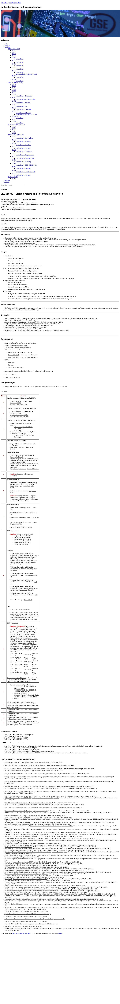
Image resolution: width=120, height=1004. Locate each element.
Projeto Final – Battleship (23, 141)
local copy (33, 343)
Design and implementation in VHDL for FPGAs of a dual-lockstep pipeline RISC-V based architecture (36, 386)
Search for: (4, 185)
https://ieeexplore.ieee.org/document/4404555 (24, 469)
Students (7, 180)
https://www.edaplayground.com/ (21, 347)
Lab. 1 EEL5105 (13, 355)
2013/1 (14, 153)
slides (17, 445)
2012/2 (14, 121)
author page (23, 343)
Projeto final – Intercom (23, 102)
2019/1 (14, 64)
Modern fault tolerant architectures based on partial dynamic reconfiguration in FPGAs (31, 869)
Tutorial (11, 365)
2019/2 (14, 94)
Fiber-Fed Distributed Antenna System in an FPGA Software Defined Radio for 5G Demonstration (34, 796)
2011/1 (14, 167)
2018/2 (14, 97)
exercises (24, 345)
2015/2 (14, 108)
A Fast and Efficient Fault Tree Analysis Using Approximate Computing (26, 811)
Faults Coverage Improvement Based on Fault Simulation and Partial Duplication (29, 885)
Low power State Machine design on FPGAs (18, 877)
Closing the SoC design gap (13, 843)
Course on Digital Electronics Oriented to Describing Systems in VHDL (51, 826)
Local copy (17, 430)
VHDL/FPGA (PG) (14, 49)
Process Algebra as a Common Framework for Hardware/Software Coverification (57, 895)
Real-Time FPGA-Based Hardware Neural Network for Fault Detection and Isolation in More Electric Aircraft (38, 807)
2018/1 (14, 67)
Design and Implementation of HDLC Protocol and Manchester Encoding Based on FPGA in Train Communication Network (42, 894)
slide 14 (32, 588)
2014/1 (14, 146)
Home (6, 44)
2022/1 (14, 55)
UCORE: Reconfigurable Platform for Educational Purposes (23, 880)
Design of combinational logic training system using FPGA (23, 892)
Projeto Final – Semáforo (23, 145)
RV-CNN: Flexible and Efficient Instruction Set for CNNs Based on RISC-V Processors (31, 768)
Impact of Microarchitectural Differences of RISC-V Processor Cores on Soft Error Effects (32, 817)
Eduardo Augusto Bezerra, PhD (11, 3)
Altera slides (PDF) (16, 401)
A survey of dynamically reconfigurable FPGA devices (21, 862)
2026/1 (14, 50)
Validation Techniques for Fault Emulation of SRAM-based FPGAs (25, 765)
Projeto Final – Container (23, 109)
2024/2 (14, 86)
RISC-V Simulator (14, 377)
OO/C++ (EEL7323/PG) (15, 82)
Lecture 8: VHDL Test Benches (24, 435)
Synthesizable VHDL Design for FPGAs (40, 322)
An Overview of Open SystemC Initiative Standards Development (72, 928)
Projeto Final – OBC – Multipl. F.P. (26, 165)
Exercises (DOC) (15, 403)
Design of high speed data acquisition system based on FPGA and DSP (26, 879)
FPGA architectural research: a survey (18, 836)
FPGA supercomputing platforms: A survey (18, 865)
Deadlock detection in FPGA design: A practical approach (22, 815)
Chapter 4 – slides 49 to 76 (25, 534)
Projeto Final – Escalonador (24, 96)
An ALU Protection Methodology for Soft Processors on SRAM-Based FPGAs (28, 803)
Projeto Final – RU (21, 106)
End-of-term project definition (16, 678)
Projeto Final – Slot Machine (24, 138)
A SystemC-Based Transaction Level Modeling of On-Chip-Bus (25, 916)
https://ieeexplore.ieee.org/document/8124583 (24, 458)
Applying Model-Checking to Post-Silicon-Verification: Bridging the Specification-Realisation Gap (35, 899)
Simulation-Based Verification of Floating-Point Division (57, 834)
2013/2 (14, 79)
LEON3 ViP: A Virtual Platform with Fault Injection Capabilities (26, 911)
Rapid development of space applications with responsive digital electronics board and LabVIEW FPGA (36, 887)
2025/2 (14, 84)
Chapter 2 (38, 371)
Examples (11, 362)
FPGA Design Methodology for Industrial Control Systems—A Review (26, 848)
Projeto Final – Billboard (23, 113)
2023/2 (14, 87)
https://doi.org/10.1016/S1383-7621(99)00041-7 (23, 427)
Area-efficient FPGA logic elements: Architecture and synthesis (24, 901)
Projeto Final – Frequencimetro (25, 155)
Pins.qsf (16, 698)
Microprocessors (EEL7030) (16, 124)
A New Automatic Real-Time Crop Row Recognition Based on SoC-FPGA (27, 770)
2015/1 (14, 70)
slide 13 (27, 557)
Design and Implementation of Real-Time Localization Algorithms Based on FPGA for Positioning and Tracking (38, 781)
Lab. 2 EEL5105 (13, 357)
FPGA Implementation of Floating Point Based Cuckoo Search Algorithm (27, 762)
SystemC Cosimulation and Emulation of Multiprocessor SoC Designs (27, 914)
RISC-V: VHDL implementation (20, 609)
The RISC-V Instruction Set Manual (21, 527)
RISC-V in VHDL (9, 374)
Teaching (7, 47)
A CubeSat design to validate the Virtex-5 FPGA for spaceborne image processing (29, 845)
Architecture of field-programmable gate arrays (19, 847)
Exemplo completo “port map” (19, 416)
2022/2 (14, 89)
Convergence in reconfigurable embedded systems (20, 838)
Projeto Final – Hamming (23, 168)
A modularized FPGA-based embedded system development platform (26, 874)
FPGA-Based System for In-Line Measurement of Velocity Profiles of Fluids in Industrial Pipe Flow (35, 788)
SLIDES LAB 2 (19, 690)
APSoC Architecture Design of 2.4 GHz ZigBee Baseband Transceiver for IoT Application (32, 798)
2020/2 (14, 92)
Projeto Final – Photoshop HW (25, 158)
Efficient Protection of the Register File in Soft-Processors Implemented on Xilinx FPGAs (32, 804)
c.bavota (60, 933)
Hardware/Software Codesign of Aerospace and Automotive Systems (66, 829)
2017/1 (14, 104)
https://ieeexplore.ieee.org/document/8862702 (24, 464)
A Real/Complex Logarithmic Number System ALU (20, 850)
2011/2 (14, 163)
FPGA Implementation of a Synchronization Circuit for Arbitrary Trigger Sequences (30, 786)
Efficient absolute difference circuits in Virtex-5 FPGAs (21, 904)
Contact (6, 182)
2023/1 (14, 54)
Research (7, 45)
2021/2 (14, 91)
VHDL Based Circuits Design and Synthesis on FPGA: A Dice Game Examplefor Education (32, 812)
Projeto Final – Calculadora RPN (25, 172)
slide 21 (30, 590)
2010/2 (14, 170)
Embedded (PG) (13, 177)
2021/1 (14, 57)
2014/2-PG (15, 116)
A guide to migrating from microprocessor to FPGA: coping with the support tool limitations (32, 858)
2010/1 (14, 173)
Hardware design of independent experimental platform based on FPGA (26, 870)
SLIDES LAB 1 (19, 686)
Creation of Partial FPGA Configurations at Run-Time (21, 875)
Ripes (6, 377)
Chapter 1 (30, 371)
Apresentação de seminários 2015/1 (26, 74)
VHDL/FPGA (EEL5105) (16, 135)
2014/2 (14, 76)
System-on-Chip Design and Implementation (46, 832)
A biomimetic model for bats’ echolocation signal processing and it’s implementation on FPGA (33, 889)
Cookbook (11, 367)
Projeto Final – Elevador (23, 148)
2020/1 (14, 60)
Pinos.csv (29, 352)
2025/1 (14, 52)
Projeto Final (19, 59)
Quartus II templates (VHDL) (19, 404)
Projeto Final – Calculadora (24, 151)
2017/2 (14, 101)
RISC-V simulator (20, 612)
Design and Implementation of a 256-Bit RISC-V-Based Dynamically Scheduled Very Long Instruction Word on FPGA (40, 773)
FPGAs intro (18, 693)
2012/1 (14, 160)
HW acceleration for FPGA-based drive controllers (20, 867)
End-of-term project (13, 702)
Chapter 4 (49, 371)
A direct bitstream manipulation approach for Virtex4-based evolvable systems (28, 890)
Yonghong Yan (17, 524)
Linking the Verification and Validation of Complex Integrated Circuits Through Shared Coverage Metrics (59, 819)
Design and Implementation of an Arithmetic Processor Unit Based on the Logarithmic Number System (36, 852)
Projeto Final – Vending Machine (25, 99)
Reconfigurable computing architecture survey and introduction (24, 863)
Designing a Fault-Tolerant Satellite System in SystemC (23, 926)
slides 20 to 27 (28, 600)
